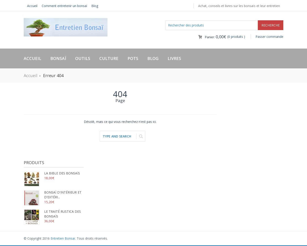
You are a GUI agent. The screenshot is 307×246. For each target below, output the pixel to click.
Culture (108, 58)
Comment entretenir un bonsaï (64, 6)
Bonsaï (58, 58)
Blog (94, 6)
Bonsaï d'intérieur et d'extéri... (53, 194)
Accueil (32, 6)
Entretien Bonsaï (63, 238)
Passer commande (269, 36)
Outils (82, 58)
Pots (133, 58)
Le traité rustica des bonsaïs (52, 214)
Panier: (215, 37)
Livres (174, 58)
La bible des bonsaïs (52, 173)
